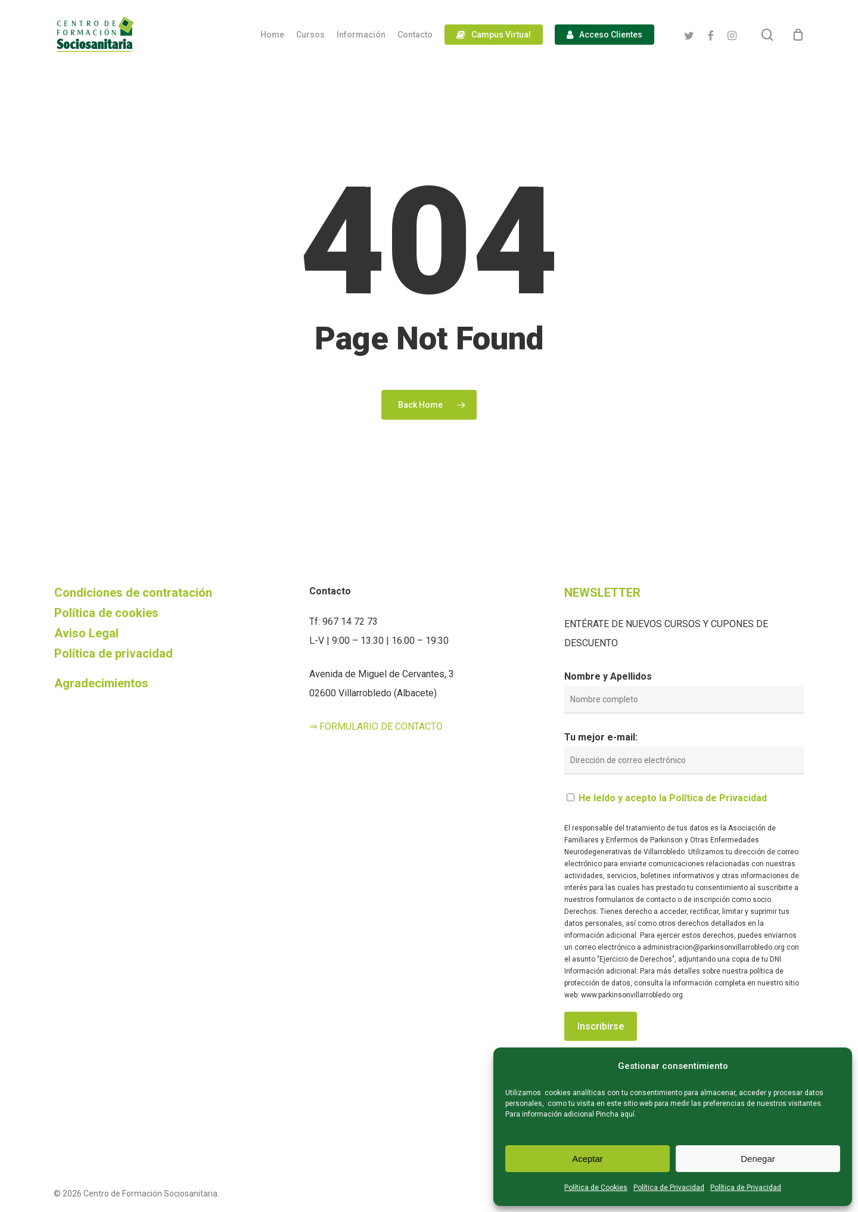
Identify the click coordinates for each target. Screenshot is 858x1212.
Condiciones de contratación (133, 592)
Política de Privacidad (668, 1187)
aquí (627, 1114)
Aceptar (587, 1159)
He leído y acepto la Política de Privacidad (673, 798)
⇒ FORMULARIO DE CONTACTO (376, 726)
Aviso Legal (86, 633)
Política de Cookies (595, 1187)
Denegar (758, 1159)
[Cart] (797, 34)
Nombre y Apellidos (608, 676)
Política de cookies (106, 613)
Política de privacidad (113, 653)
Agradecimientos (101, 683)
